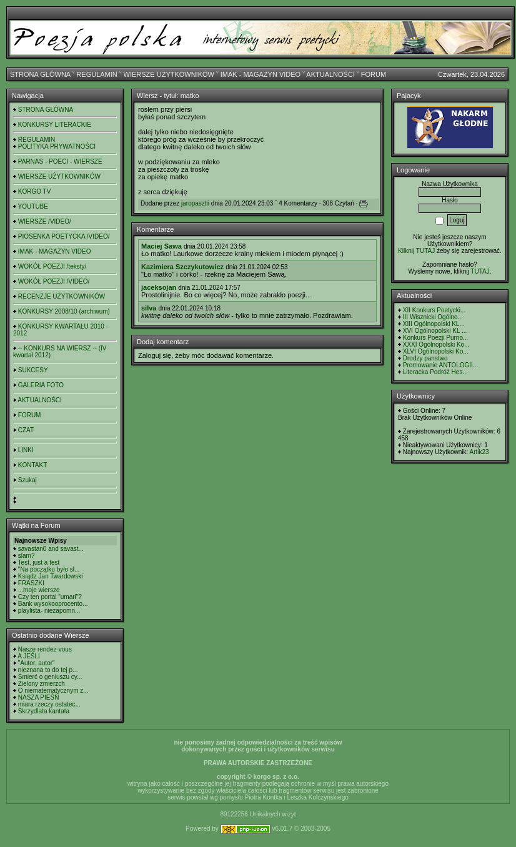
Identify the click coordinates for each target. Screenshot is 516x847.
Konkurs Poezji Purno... (436, 337)
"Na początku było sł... (49, 569)
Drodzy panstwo (425, 358)
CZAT (26, 430)
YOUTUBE (33, 206)
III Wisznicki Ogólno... (433, 317)
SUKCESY (33, 370)
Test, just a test (39, 562)
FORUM (373, 74)
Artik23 (479, 451)
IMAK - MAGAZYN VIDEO (260, 74)
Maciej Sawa (161, 246)
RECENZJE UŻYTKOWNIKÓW (61, 296)
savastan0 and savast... (51, 548)
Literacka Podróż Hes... (435, 372)
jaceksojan (158, 287)
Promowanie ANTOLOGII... (440, 365)
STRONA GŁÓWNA (40, 74)
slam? (26, 555)
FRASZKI (31, 583)
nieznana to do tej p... (48, 669)
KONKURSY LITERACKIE (54, 124)
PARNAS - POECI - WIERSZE (60, 161)
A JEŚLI (28, 656)
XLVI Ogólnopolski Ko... (436, 351)
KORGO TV (34, 191)
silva (148, 308)
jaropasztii (195, 203)
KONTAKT (32, 465)
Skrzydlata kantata (43, 711)
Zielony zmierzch (41, 683)
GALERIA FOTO (41, 385)
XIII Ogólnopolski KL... (434, 323)
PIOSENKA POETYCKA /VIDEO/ (64, 236)
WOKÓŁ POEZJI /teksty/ (52, 266)
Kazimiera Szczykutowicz (182, 266)
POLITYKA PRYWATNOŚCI (57, 146)
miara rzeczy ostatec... (49, 704)
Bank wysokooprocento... (53, 603)
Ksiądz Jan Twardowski (50, 576)
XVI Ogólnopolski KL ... (435, 330)
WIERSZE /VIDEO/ (44, 221)
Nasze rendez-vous (45, 649)
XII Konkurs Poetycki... (434, 310)
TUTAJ (479, 271)
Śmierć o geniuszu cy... (50, 676)
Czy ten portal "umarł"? (50, 596)
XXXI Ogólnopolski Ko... (436, 344)
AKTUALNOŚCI (330, 74)
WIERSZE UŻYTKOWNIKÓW (169, 74)
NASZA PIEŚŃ (38, 697)
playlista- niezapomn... (49, 610)
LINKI (26, 450)
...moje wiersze (39, 590)
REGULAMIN (96, 74)
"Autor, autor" (36, 663)
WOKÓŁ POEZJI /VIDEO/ (53, 281)
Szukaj (27, 480)
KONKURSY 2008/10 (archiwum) (64, 311)
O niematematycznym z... (53, 690)
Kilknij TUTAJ (416, 250)
